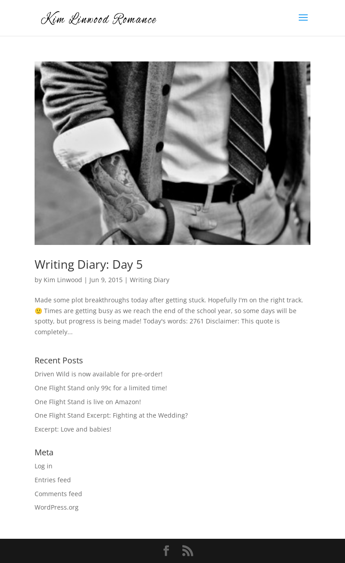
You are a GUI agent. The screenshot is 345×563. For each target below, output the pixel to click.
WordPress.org (57, 507)
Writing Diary (149, 279)
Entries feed (53, 480)
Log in (44, 466)
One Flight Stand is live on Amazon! (88, 401)
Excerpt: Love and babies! (73, 429)
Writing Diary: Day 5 (89, 264)
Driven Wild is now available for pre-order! (99, 374)
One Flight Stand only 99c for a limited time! (101, 388)
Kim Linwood (63, 279)
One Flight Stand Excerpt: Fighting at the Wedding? (111, 415)
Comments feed (58, 493)
